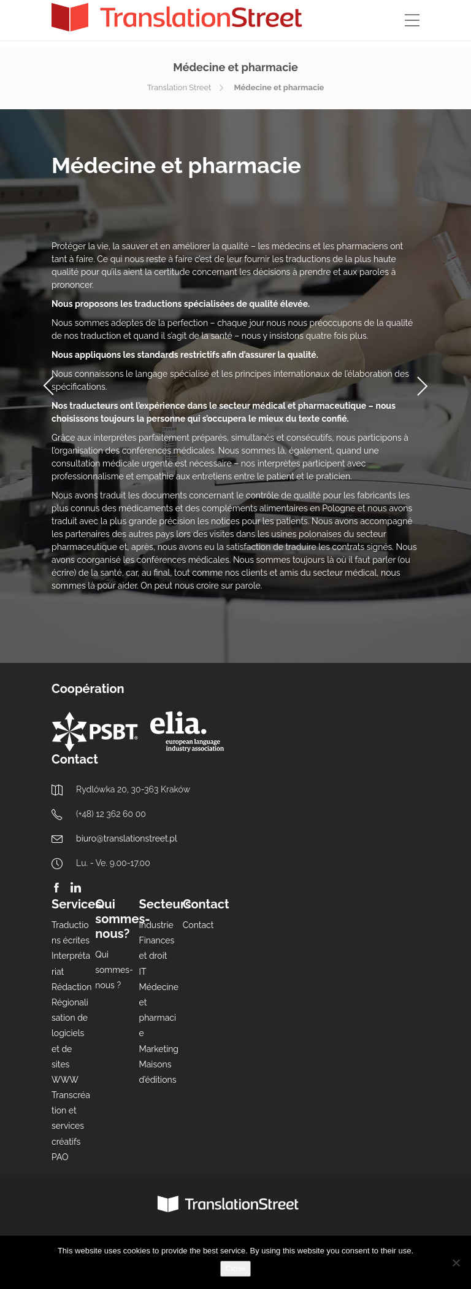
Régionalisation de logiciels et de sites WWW (70, 1041)
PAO (60, 1157)
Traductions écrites (71, 932)
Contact (198, 925)
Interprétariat (71, 963)
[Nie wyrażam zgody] (456, 1262)
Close (235, 1268)
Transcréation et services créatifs (71, 1118)
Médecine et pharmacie (158, 1010)
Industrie (156, 925)
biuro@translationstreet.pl (126, 838)
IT (143, 972)
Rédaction (71, 987)
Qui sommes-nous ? (114, 970)
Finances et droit (157, 948)
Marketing (159, 1049)
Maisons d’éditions (158, 1072)
